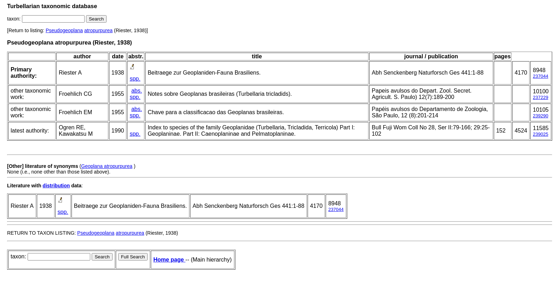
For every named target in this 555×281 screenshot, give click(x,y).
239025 (540, 134)
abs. (136, 91)
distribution (56, 185)
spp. (135, 79)
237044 (540, 76)
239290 (540, 115)
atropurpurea (98, 30)
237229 (540, 97)
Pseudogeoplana (64, 30)
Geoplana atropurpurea (106, 166)
